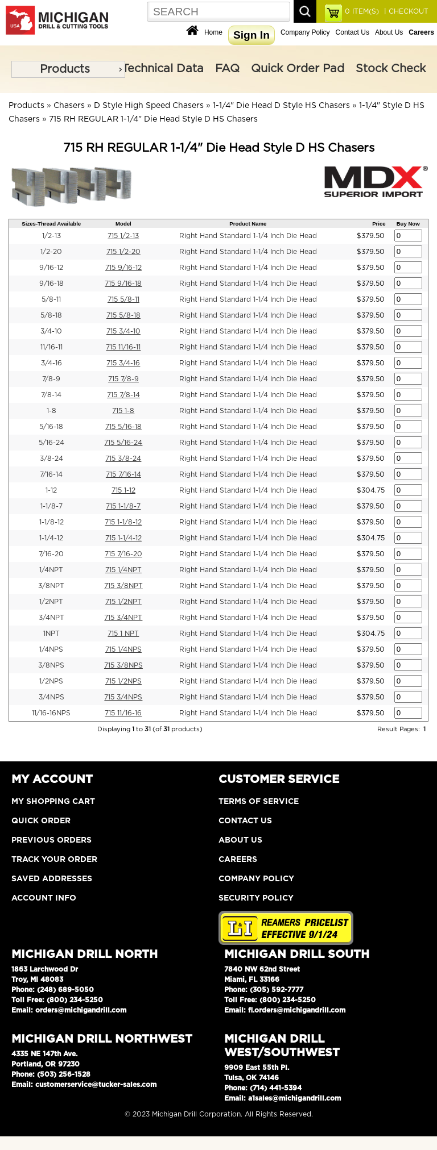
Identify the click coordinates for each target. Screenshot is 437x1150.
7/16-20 (51, 554)
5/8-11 (51, 299)
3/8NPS (51, 665)
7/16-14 (51, 474)
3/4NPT (51, 617)
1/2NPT (51, 601)
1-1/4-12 (51, 538)
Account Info (43, 898)
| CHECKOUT (405, 11)
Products (65, 69)
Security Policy (256, 898)
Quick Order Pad (297, 68)
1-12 (51, 490)
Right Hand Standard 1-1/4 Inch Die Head (248, 235)
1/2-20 (51, 251)
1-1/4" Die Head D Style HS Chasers (281, 106)
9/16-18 (51, 283)
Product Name (247, 223)
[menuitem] (68, 69)
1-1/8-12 (51, 522)
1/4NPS (51, 649)
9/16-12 (51, 267)
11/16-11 (51, 347)
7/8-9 (51, 379)
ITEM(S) (362, 11)
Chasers (69, 106)
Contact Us (352, 32)
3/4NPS (51, 697)
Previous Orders (51, 840)
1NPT (51, 633)
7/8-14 (51, 394)
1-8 (51, 410)
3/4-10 (51, 331)
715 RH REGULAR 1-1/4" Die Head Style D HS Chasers (153, 119)
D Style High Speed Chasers (149, 106)
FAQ (227, 68)
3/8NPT (51, 585)
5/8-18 (51, 315)
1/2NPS (51, 681)
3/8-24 (51, 458)
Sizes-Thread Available (51, 223)
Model (123, 223)
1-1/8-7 (51, 506)
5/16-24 (51, 442)
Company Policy (305, 32)
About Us (389, 32)
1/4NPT (51, 569)
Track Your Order (54, 860)
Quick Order (41, 821)
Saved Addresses (51, 879)
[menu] (68, 69)
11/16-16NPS (51, 713)
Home (213, 32)
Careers (237, 860)
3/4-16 (51, 363)
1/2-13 (51, 235)
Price (378, 223)
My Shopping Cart (53, 802)
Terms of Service (258, 802)
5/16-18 (51, 426)
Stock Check (391, 68)
